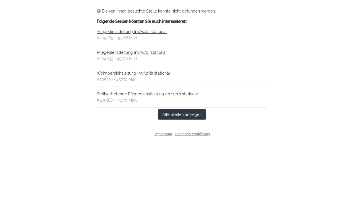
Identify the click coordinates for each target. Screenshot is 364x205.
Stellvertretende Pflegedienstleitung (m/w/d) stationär (147, 94)
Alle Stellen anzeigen (182, 114)
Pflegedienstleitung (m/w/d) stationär (132, 31)
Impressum (163, 134)
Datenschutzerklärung (192, 134)
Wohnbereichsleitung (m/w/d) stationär (133, 73)
